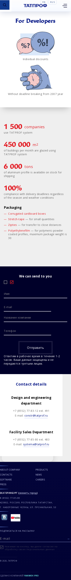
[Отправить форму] (68, 539)
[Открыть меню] (65, 5)
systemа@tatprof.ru (36, 444)
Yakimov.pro (31, 575)
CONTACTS (6, 474)
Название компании (17, 317)
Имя (7, 294)
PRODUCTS (42, 469)
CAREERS (40, 479)
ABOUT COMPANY (10, 469)
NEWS (39, 474)
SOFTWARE (6, 479)
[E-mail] (35, 538)
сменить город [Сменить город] (28, 493)
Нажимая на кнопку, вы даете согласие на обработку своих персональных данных (31, 548)
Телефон (10, 331)
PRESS (3, 484)
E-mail (8, 307)
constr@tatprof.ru (36, 415)
